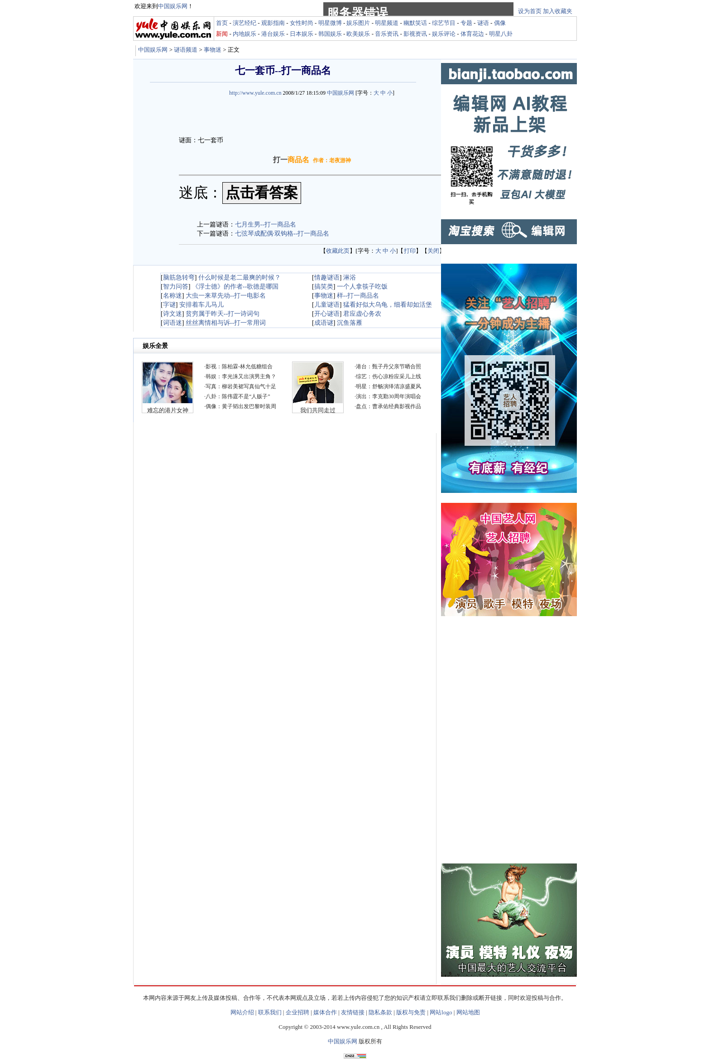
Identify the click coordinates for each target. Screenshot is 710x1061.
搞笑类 (323, 286)
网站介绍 (242, 1012)
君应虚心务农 (362, 313)
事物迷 (212, 49)
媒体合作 (325, 1012)
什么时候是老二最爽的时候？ (239, 277)
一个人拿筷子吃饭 (362, 286)
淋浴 (349, 277)
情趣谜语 (327, 277)
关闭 (433, 250)
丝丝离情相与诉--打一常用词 (226, 322)
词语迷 (172, 322)
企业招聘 (297, 1012)
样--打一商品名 (358, 295)
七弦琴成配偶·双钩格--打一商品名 (282, 233)
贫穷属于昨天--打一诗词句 (222, 313)
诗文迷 (172, 313)
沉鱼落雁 (349, 322)
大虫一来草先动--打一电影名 (226, 295)
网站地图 (468, 1012)
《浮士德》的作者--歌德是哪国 (235, 286)
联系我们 (270, 1012)
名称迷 (172, 295)
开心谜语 (327, 313)
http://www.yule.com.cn (255, 93)
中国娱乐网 (153, 49)
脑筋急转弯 (179, 277)
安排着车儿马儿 (201, 304)
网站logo (441, 1012)
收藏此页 (338, 250)
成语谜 (323, 322)
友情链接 (353, 1012)
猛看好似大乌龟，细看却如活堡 (387, 304)
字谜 (169, 304)
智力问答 (175, 286)
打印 (410, 250)
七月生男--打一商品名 (265, 224)
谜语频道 (185, 49)
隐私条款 (380, 1012)
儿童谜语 (327, 304)
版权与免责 (411, 1012)
